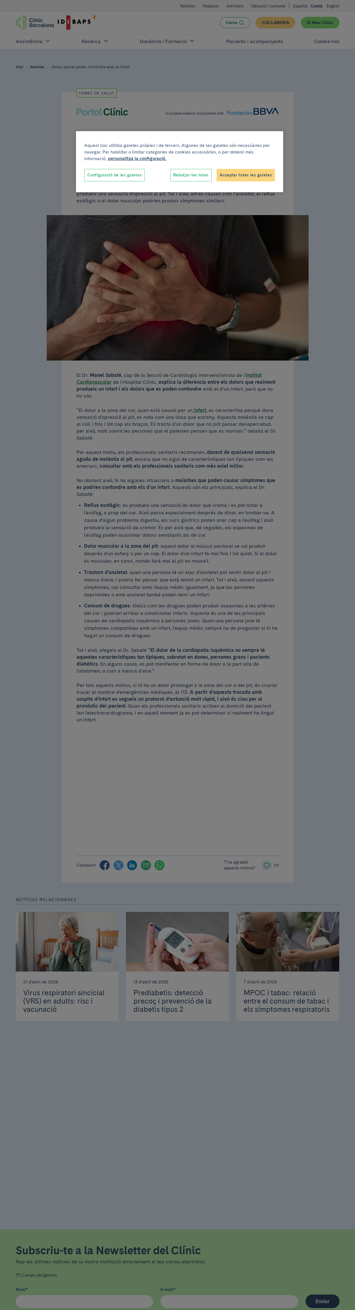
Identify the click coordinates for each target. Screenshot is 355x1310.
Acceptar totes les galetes (246, 175)
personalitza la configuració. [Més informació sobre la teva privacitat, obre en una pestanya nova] (137, 158)
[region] (179, 161)
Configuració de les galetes (114, 175)
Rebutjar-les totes (191, 175)
